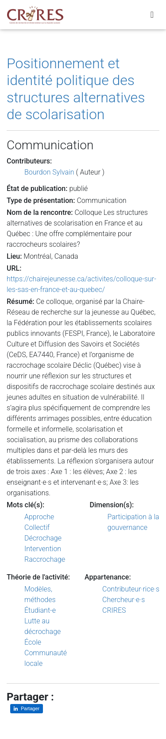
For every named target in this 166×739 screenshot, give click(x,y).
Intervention (42, 549)
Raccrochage (44, 559)
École (32, 642)
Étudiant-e (40, 610)
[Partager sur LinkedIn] (26, 708)
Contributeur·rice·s (130, 589)
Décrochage (43, 538)
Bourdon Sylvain (49, 172)
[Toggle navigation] (152, 14)
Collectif (37, 527)
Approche (39, 517)
